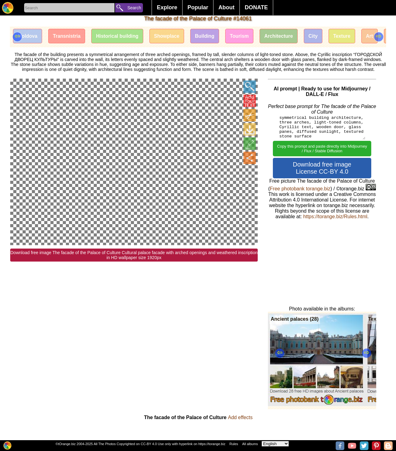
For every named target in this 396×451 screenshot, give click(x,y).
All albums (250, 444)
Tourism (245, 36)
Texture (350, 36)
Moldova (28, 36)
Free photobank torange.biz (300, 188)
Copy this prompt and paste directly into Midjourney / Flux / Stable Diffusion (322, 148)
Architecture (285, 36)
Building (209, 36)
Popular (197, 7)
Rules (233, 444)
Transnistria (68, 36)
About (226, 7)
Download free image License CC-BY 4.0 (322, 168)
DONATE (256, 7)
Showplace (170, 36)
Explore (167, 7)
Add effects (240, 417)
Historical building (120, 36)
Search (134, 7)
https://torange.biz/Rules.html (335, 216)
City (320, 36)
